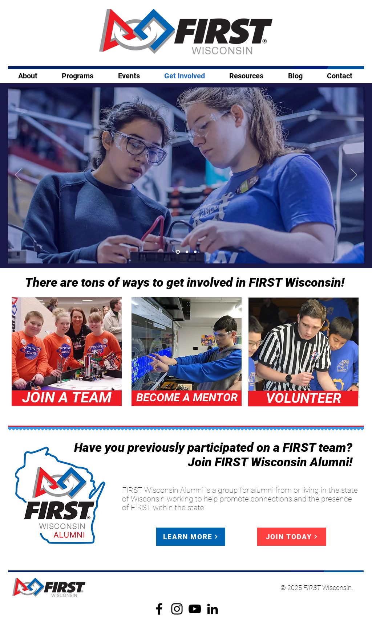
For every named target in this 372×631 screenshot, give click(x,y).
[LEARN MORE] (190, 537)
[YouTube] (194, 608)
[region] (67, 352)
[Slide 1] (178, 252)
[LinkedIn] (212, 608)
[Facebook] (159, 608)
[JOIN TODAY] (291, 537)
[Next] (354, 175)
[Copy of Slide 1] (187, 252)
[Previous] (18, 175)
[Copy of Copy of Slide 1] (195, 252)
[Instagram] (177, 608)
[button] (128, 76)
